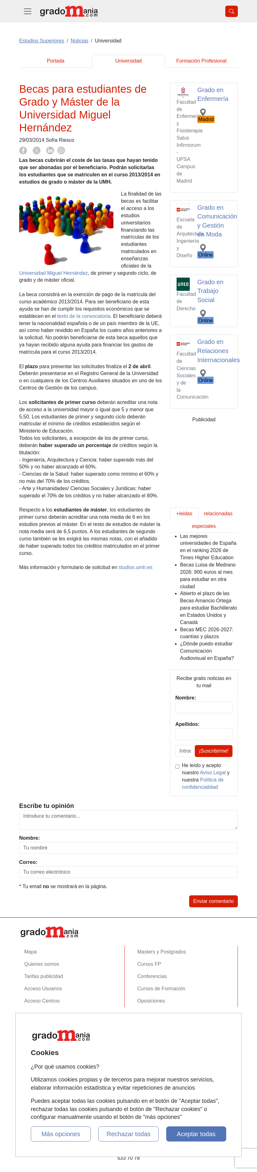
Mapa (30, 951)
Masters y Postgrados (161, 951)
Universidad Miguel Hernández (53, 273)
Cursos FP (149, 964)
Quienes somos (41, 964)
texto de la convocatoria (83, 316)
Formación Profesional (201, 61)
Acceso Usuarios (43, 988)
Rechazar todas (128, 1134)
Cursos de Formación (161, 988)
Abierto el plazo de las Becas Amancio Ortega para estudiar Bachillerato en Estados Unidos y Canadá (208, 608)
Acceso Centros (42, 1000)
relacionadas (218, 513)
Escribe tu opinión (46, 805)
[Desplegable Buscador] (231, 11)
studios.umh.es (136, 567)
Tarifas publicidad (43, 976)
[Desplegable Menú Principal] (27, 11)
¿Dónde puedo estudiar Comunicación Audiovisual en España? (207, 651)
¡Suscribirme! (213, 751)
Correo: (28, 862)
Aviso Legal (213, 772)
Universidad (128, 61)
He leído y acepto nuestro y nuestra (206, 776)
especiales (204, 526)
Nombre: (29, 838)
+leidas (184, 513)
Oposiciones (151, 1000)
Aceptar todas (196, 1134)
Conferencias (152, 976)
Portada (55, 61)
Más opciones (60, 1134)
